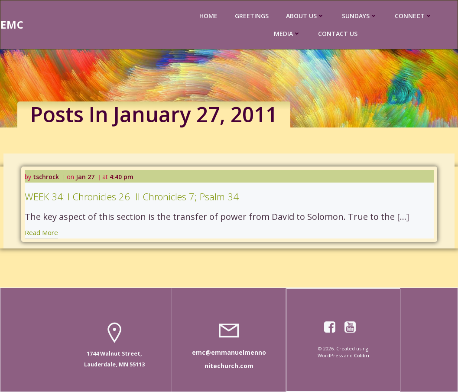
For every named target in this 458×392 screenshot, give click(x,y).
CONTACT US (337, 33)
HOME (208, 16)
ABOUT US (305, 16)
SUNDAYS (359, 16)
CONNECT (413, 16)
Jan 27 (85, 177)
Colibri (361, 355)
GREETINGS (252, 16)
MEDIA (287, 33)
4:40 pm (121, 177)
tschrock (46, 177)
